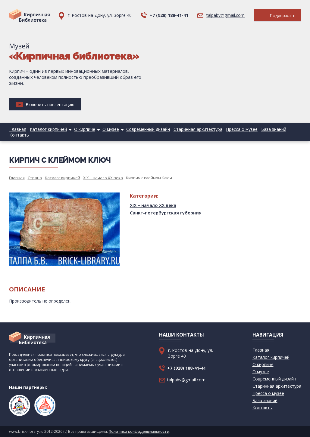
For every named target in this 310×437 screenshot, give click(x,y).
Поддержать (278, 15)
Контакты (19, 135)
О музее (107, 129)
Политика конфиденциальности (139, 431)
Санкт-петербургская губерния (166, 213)
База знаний (267, 129)
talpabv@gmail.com (225, 15)
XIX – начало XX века (153, 205)
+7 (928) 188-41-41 (169, 15)
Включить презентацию (45, 104)
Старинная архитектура (193, 129)
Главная (17, 129)
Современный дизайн (144, 129)
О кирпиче (82, 129)
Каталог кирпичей (47, 129)
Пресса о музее (236, 129)
